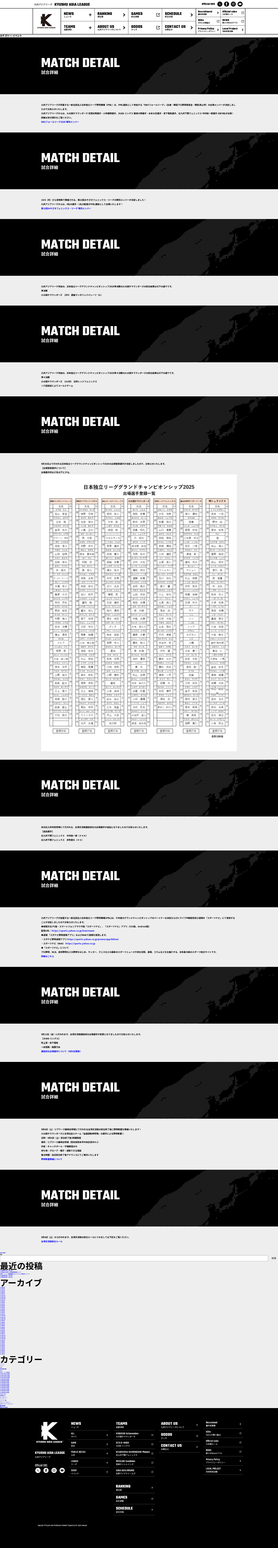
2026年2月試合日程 (4, 1380)
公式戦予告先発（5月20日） (6, 1275)
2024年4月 (2, 1329)
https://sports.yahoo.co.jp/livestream (73, 930)
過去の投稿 (2, 1253)
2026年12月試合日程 (5, 1377)
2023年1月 (2, 1354)
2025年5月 (2, 1307)
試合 (1, 1371)
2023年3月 (2, 1350)
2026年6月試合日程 (4, 1387)
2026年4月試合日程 (4, 1384)
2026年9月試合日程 (4, 1392)
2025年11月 (2, 1297)
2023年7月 (2, 1344)
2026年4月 (2, 1289)
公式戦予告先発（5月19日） (6, 1277)
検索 (1, 1254)
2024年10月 (2, 1319)
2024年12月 (2, 1315)
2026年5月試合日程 (4, 1385)
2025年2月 (2, 1312)
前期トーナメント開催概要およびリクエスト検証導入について (15, 1274)
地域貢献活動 (3, 1369)
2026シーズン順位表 (5, 1372)
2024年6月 (2, 1325)
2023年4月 (2, 1349)
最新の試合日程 (3, 1407)
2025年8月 (2, 1302)
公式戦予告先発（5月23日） (6, 1270)
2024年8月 (2, 1322)
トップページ (3, 1399)
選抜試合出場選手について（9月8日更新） (61, 1051)
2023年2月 (2, 1352)
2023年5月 (2, 1347)
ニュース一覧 (3, 1400)
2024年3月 (2, 1330)
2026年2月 (2, 1292)
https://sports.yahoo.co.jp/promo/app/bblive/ (93, 939)
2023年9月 (2, 1340)
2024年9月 (2, 1320)
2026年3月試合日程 (4, 1382)
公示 (1, 1367)
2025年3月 (2, 1310)
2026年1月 (2, 1294)
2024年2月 (2, 1332)
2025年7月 (2, 1304)
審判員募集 (2, 1405)
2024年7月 (2, 1324)
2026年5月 (2, 1287)
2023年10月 (2, 1339)
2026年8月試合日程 (4, 1390)
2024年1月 (2, 1334)
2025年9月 (2, 1300)
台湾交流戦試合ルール (51, 1241)
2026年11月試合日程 (5, 1376)
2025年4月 (2, 1309)
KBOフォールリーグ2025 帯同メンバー (60, 121)
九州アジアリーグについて (6, 1404)
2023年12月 (2, 1335)
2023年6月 (2, 1345)
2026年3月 (2, 1291)
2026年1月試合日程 (4, 1379)
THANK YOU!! (3, 1394)
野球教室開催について (51, 1159)
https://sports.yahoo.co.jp (80, 943)
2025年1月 (2, 1314)
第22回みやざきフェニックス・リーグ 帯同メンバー (66, 208)
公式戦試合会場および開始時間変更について (10, 1272)
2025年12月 (2, 1296)
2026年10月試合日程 (5, 1374)
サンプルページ (3, 1397)
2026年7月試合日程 (4, 1389)
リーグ (1, 1366)
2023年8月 (2, 1342)
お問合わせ (2, 1395)
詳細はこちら (47, 956)
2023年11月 (2, 1337)
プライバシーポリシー (5, 1402)
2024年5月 (2, 1327)
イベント (2, 1364)
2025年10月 (2, 1299)
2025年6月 (2, 1305)
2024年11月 (2, 1317)
